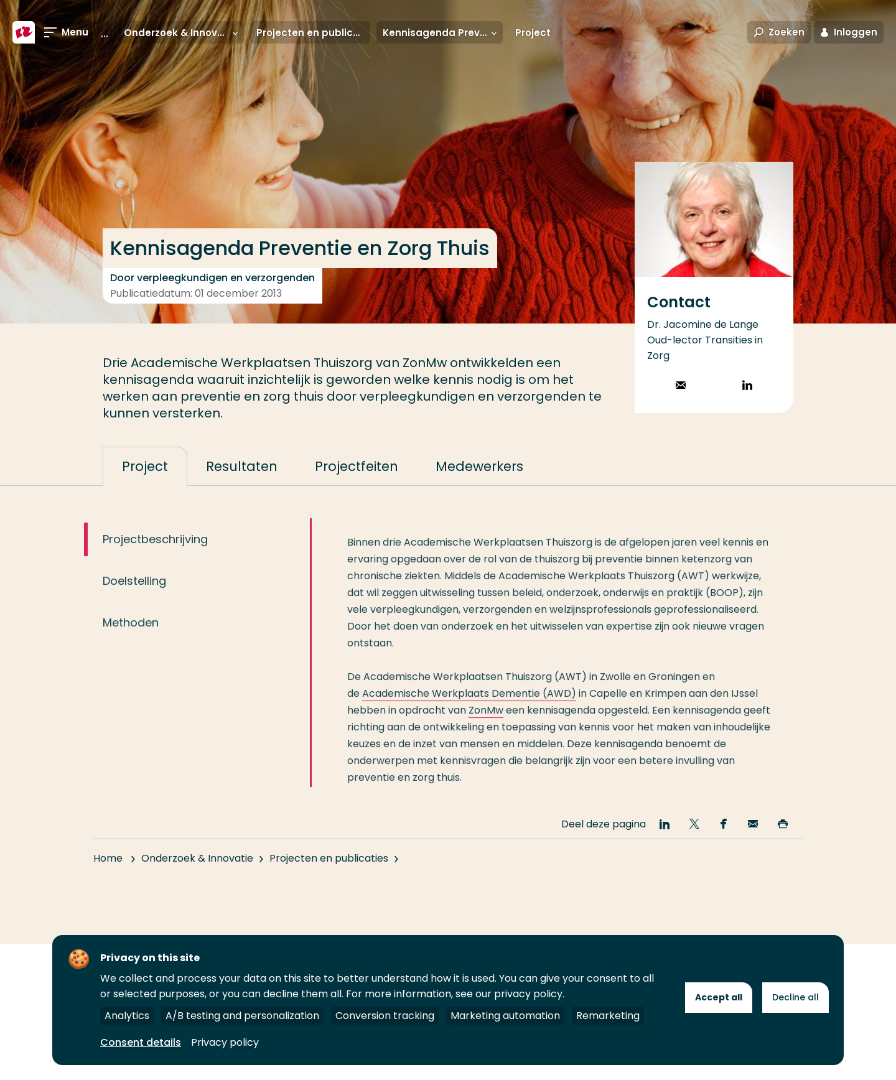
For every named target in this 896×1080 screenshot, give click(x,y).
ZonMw (486, 721)
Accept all (718, 997)
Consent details (140, 1042)
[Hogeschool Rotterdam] (23, 32)
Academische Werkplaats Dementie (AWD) (469, 704)
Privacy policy (225, 1042)
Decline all (795, 997)
